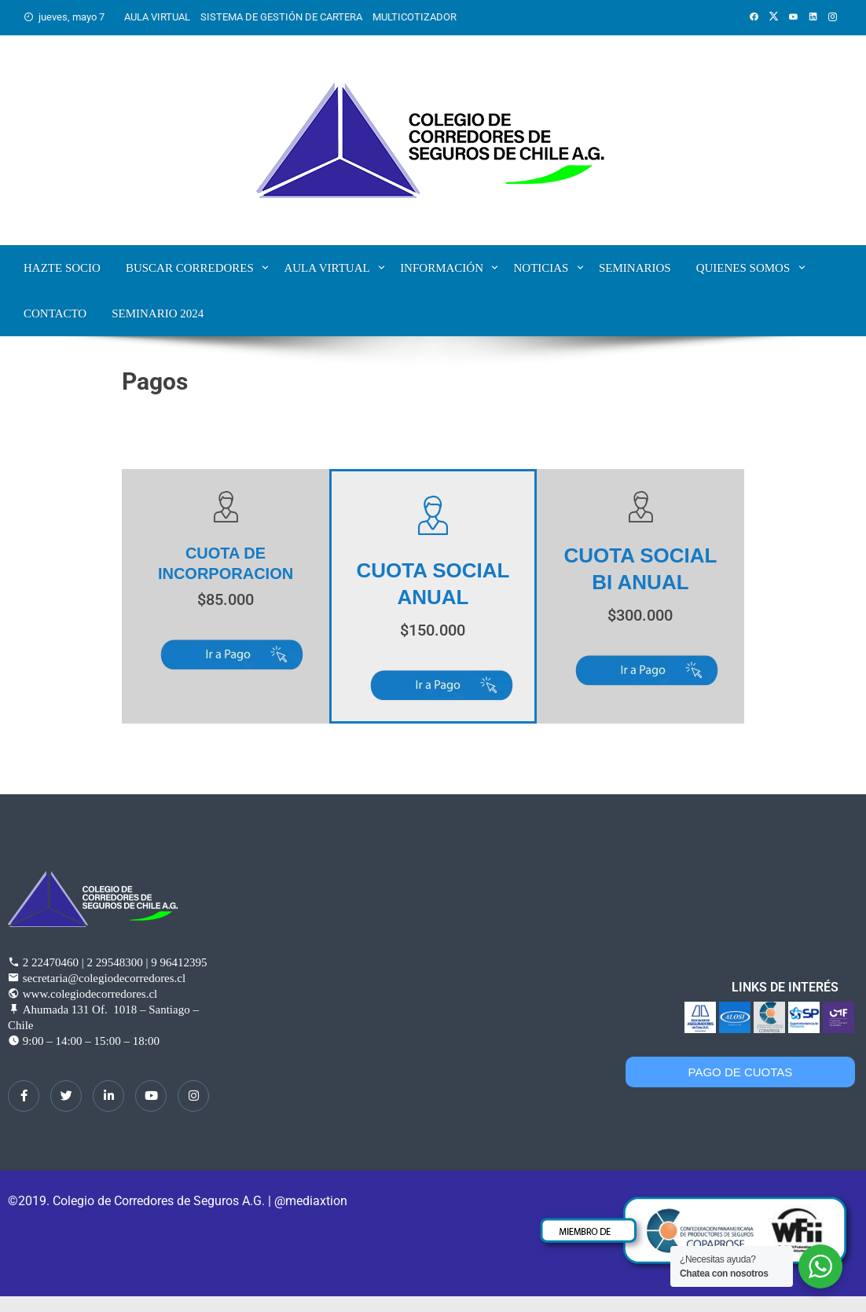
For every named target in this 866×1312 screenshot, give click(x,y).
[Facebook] (23, 1096)
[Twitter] (66, 1096)
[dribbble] (151, 1096)
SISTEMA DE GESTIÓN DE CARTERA (281, 17)
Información (441, 268)
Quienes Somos (743, 268)
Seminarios (635, 268)
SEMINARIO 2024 (158, 313)
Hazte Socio (62, 268)
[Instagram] (193, 1096)
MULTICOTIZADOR (414, 17)
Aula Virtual (326, 268)
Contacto (55, 313)
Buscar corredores (190, 268)
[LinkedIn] (108, 1096)
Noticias (540, 268)
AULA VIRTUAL (157, 17)
